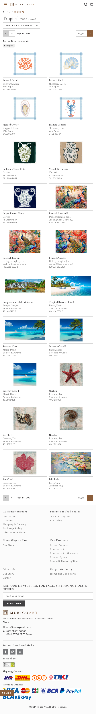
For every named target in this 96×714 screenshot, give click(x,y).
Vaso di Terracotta (58, 169)
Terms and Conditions (63, 573)
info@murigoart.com (18, 627)
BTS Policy (56, 520)
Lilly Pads (54, 479)
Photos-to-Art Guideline (64, 553)
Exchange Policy (12, 528)
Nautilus (53, 435)
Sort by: (19, 25)
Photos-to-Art (58, 549)
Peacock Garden (57, 257)
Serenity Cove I (11, 390)
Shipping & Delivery (14, 524)
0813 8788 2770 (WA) (19, 634)
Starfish (53, 390)
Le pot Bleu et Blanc (13, 213)
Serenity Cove (10, 346)
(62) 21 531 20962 (16, 631)
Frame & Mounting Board (65, 561)
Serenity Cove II (57, 346)
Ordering (8, 520)
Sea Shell (7, 435)
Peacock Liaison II (58, 213)
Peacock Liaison (11, 257)
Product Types (58, 557)
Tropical (9, 45)
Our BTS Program (60, 516)
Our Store (8, 545)
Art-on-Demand (59, 545)
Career (7, 577)
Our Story (8, 573)
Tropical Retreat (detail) (61, 302)
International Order (14, 532)
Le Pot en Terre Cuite (14, 169)
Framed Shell (56, 80)
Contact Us (9, 516)
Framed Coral (10, 80)
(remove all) (23, 41)
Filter (6, 693)
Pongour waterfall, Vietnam (18, 302)
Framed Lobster (57, 124)
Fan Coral (8, 479)
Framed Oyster (11, 124)
